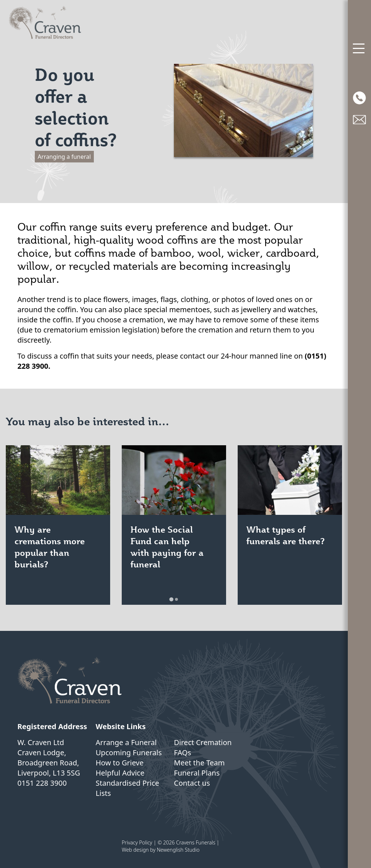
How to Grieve (119, 763)
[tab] (171, 599)
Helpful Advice (120, 773)
